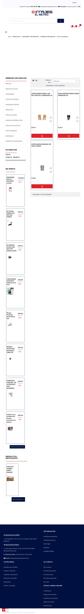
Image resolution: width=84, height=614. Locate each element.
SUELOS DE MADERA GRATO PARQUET (10, 469)
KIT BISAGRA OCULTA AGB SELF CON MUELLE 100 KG (12, 248)
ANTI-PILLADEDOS (11, 131)
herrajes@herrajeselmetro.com (48, 6)
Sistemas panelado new (13, 125)
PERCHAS (8, 84)
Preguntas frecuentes (50, 594)
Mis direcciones (48, 574)
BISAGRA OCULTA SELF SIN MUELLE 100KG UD (11, 349)
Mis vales (46, 582)
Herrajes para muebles (10, 567)
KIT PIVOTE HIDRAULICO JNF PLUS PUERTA (11, 214)
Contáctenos (47, 591)
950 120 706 (19, 554)
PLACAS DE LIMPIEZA (12, 99)
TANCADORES (10, 94)
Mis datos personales (50, 578)
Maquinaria (7, 582)
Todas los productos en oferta (17, 446)
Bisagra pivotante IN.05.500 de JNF (11, 316)
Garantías (46, 547)
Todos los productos (18, 499)
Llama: (32, 6)
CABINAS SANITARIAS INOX (14, 120)
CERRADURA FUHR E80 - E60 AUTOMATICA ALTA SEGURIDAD (11, 384)
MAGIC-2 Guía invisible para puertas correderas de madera (11, 418)
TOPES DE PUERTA (11, 115)
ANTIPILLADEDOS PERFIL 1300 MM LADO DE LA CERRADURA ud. (42, 94)
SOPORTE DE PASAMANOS (14, 141)
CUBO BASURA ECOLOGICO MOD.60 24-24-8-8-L (11, 282)
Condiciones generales (50, 536)
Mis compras (47, 567)
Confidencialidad (49, 551)
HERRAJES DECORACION (16, 78)
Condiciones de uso (49, 540)
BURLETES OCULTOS (12, 89)
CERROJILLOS (10, 136)
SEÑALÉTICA (9, 110)
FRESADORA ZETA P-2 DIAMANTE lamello (10, 180)
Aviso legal (47, 544)
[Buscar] (37, 21)
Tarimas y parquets (9, 585)
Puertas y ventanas (9, 571)
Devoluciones (48, 606)
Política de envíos (49, 602)
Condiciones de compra (51, 598)
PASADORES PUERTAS (12, 105)
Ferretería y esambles (10, 578)
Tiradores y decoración (11, 574)
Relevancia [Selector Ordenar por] (66, 81)
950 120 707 (28, 554)
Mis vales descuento (50, 571)
